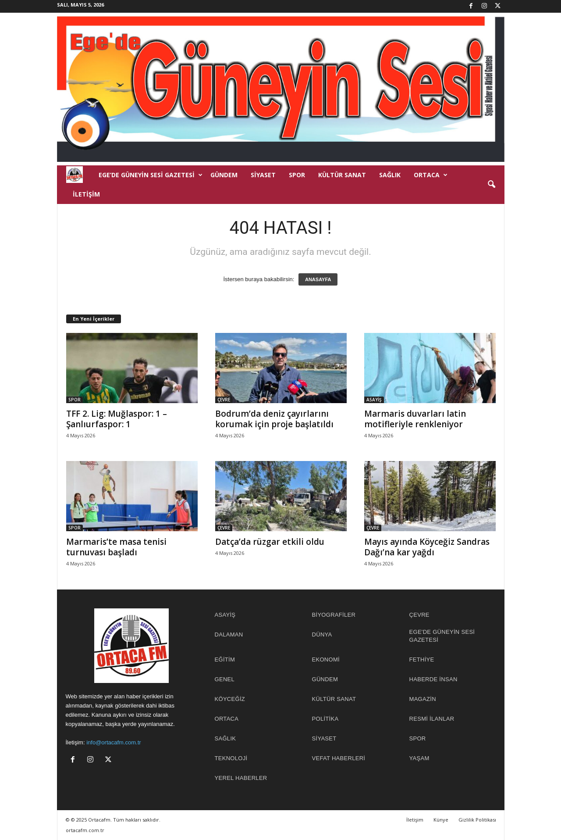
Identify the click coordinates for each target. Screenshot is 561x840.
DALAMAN (229, 634)
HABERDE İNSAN (433, 679)
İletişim (86, 194)
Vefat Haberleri (339, 758)
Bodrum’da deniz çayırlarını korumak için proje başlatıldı (274, 419)
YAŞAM (419, 758)
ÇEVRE (223, 400)
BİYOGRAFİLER (334, 614)
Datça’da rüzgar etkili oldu (269, 541)
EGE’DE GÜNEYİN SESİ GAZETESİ (150, 175)
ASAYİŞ (374, 400)
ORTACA (430, 175)
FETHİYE (421, 659)
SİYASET (263, 175)
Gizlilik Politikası (477, 819)
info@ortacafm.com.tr (113, 742)
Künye (440, 819)
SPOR (297, 175)
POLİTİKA (325, 718)
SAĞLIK (390, 175)
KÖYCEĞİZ (230, 699)
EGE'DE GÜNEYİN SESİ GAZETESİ (442, 636)
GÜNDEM (224, 175)
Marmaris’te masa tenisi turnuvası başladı (116, 547)
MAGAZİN (422, 699)
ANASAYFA (318, 279)
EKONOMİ (326, 659)
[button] (491, 184)
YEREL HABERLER (241, 778)
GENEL (225, 679)
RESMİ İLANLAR (431, 718)
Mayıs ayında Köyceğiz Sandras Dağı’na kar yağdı (427, 547)
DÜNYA (322, 634)
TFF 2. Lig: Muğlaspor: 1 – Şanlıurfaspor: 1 (116, 419)
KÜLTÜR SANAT (342, 175)
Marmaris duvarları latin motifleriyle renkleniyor (415, 419)
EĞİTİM (225, 659)
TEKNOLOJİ (231, 758)
